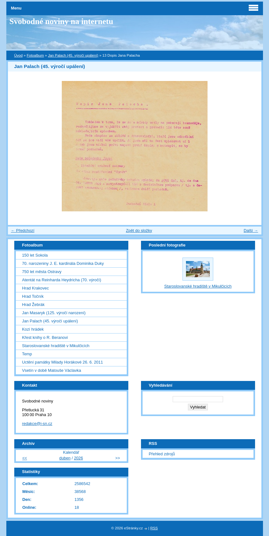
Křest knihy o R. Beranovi (45, 337)
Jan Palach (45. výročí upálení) (73, 55)
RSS (154, 528)
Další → (251, 230)
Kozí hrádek (33, 329)
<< (24, 458)
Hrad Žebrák (33, 304)
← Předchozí (23, 230)
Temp (27, 354)
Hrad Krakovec (35, 288)
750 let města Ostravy (41, 271)
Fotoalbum (35, 55)
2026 (78, 458)
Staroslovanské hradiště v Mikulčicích (56, 345)
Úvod (18, 55)
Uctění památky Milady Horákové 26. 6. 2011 (62, 362)
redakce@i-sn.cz (37, 423)
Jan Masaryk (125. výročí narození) (54, 312)
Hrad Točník (33, 296)
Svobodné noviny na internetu (61, 21)
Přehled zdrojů (162, 454)
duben (65, 458)
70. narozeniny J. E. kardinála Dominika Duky (63, 263)
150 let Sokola (35, 255)
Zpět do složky (139, 230)
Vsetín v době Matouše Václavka (51, 370)
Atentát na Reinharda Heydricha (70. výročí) (61, 279)
